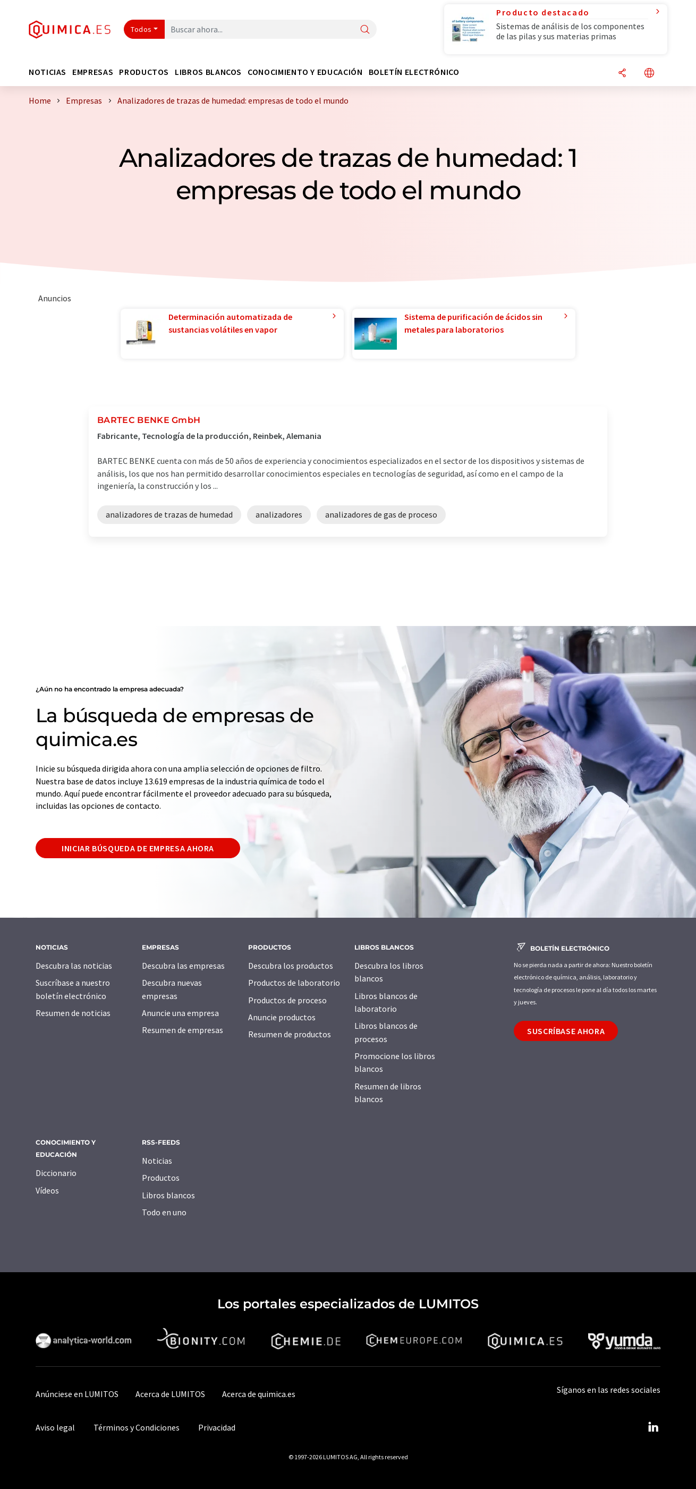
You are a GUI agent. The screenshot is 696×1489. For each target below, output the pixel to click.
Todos (141, 29)
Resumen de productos (289, 1034)
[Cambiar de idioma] (649, 73)
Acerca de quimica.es (258, 1394)
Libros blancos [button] (208, 72)
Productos (161, 1177)
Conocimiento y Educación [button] (305, 72)
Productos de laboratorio (294, 982)
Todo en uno (164, 1212)
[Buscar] (365, 30)
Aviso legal (55, 1427)
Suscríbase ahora (566, 1031)
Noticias (157, 1160)
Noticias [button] (47, 72)
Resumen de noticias (73, 1013)
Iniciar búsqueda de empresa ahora (138, 848)
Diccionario (56, 1172)
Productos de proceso (287, 1000)
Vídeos (47, 1190)
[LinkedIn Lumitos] (653, 1427)
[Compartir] (622, 73)
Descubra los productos (290, 965)
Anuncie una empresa (180, 1013)
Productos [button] (144, 72)
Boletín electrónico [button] (414, 72)
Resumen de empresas (182, 1030)
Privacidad (216, 1427)
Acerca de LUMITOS (170, 1394)
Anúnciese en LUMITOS (77, 1394)
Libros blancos (168, 1195)
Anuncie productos (282, 1017)
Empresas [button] (92, 72)
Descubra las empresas (183, 965)
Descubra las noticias (74, 965)
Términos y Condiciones (137, 1427)
